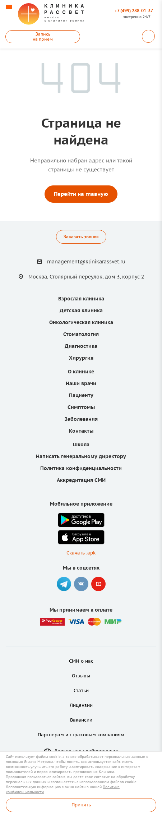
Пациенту (81, 395)
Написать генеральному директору (81, 456)
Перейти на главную (81, 193)
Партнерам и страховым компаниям (81, 735)
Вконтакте (81, 584)
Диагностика (81, 346)
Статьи (81, 690)
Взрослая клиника (81, 298)
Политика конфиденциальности (81, 468)
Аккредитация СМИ (81, 480)
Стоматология (81, 334)
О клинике (81, 371)
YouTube (98, 584)
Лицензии (81, 705)
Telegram (64, 584)
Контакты (81, 431)
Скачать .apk (81, 553)
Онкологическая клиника (81, 322)
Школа (81, 444)
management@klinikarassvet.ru (86, 261)
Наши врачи (81, 383)
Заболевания (81, 419)
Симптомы (81, 407)
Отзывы (81, 676)
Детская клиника (81, 310)
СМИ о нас (81, 661)
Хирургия (81, 358)
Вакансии (81, 720)
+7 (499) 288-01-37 (134, 10)
